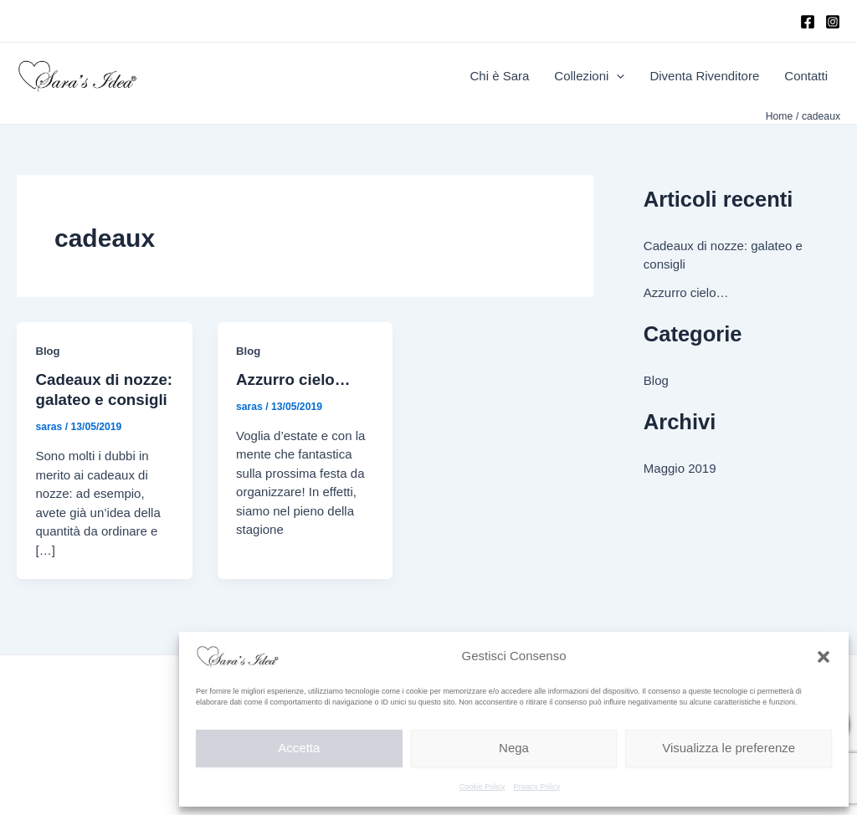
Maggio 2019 (680, 468)
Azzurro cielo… (293, 379)
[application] (616, 76)
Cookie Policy (482, 786)
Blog (48, 351)
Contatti (806, 76)
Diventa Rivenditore (704, 76)
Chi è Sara (499, 76)
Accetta (299, 748)
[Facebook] (807, 21)
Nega (514, 748)
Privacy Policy (536, 786)
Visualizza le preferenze (728, 748)
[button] (823, 656)
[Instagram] (832, 21)
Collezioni (589, 76)
